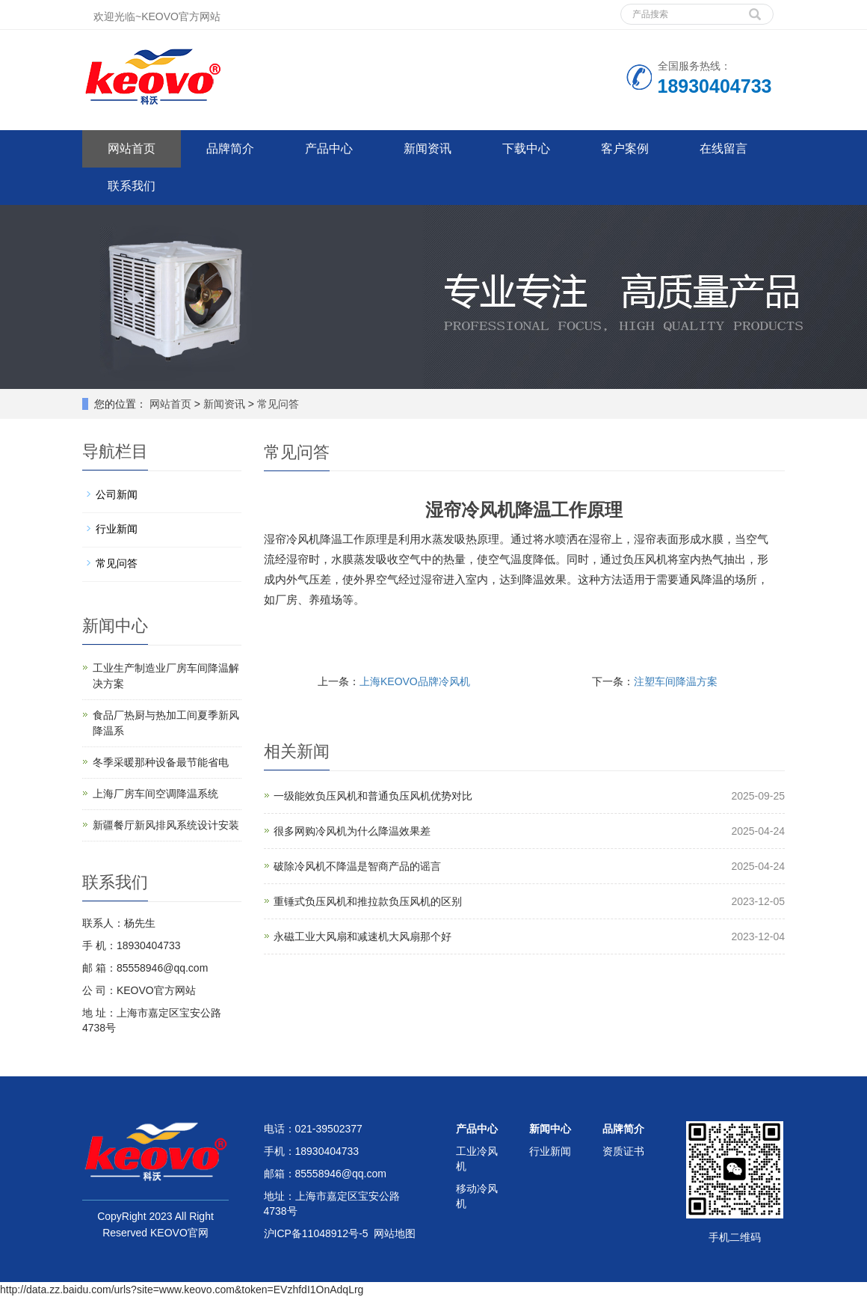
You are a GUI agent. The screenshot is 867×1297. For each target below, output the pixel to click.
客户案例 (625, 148)
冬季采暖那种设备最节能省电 (161, 762)
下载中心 (526, 148)
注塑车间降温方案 (676, 681)
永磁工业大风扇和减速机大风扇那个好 (362, 936)
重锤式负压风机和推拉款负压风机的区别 (368, 901)
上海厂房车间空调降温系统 (155, 794)
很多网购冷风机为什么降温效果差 (352, 831)
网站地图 (395, 1233)
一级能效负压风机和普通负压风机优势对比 (373, 796)
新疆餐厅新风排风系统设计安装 (166, 825)
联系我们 (131, 186)
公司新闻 (117, 494)
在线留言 (723, 148)
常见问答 (276, 404)
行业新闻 (117, 529)
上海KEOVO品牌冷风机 (415, 681)
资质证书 (623, 1151)
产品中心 (329, 148)
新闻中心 (550, 1129)
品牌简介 (230, 148)
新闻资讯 (427, 148)
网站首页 (131, 148)
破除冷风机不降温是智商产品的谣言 (357, 866)
